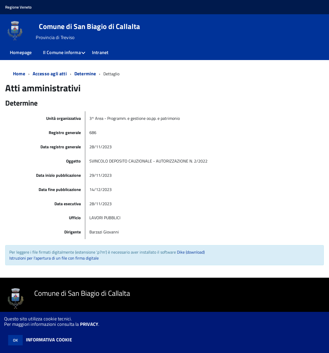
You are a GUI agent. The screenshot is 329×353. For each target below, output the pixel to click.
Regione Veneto (18, 7)
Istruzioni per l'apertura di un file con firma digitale (54, 258)
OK (15, 340)
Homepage (21, 52)
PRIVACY (89, 324)
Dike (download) (191, 252)
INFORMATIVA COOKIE (49, 339)
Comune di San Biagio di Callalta (89, 26)
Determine (85, 73)
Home (19, 73)
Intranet (100, 52)
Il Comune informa (62, 52)
